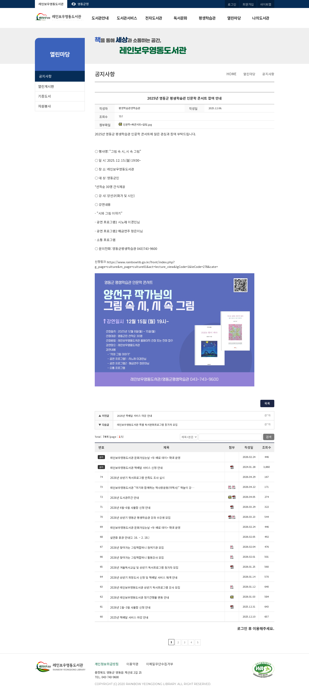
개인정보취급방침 (107, 664)
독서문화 (180, 18)
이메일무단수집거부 (159, 664)
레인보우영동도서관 (51, 4)
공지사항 (45, 76)
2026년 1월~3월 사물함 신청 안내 (130, 607)
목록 (267, 403)
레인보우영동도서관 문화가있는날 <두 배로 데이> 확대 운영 (145, 457)
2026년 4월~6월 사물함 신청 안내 (130, 507)
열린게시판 (46, 86)
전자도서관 (153, 18)
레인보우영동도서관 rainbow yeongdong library (60, 18)
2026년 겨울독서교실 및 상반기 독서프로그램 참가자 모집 (144, 567)
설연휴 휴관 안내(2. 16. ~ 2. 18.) (129, 537)
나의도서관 (260, 18)
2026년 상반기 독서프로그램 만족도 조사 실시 (137, 477)
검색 (268, 437)
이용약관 (132, 664)
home (231, 73)
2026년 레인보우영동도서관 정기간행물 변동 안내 (139, 597)
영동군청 (83, 4)
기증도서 (44, 96)
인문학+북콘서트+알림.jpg (135, 124)
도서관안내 (100, 18)
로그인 (232, 4)
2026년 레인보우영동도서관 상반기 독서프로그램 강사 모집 (145, 587)
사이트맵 (265, 4)
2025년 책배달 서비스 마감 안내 (134, 416)
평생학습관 (207, 18)
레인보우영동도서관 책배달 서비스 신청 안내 (136, 467)
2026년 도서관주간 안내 (124, 497)
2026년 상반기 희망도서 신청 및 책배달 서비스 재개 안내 (143, 577)
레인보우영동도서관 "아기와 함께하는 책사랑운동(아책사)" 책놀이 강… (152, 487)
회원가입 (248, 4)
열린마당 (234, 18)
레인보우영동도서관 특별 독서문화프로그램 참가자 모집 (147, 425)
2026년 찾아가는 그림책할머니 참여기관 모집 (137, 547)
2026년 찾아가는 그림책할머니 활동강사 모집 (137, 557)
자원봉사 (44, 106)
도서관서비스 (127, 18)
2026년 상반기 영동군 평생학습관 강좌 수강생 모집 (140, 517)
